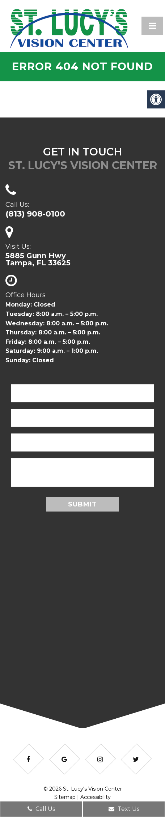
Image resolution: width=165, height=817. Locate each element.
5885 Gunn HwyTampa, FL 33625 (38, 259)
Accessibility (95, 797)
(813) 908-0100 (35, 214)
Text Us (124, 808)
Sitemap (65, 797)
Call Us (41, 808)
